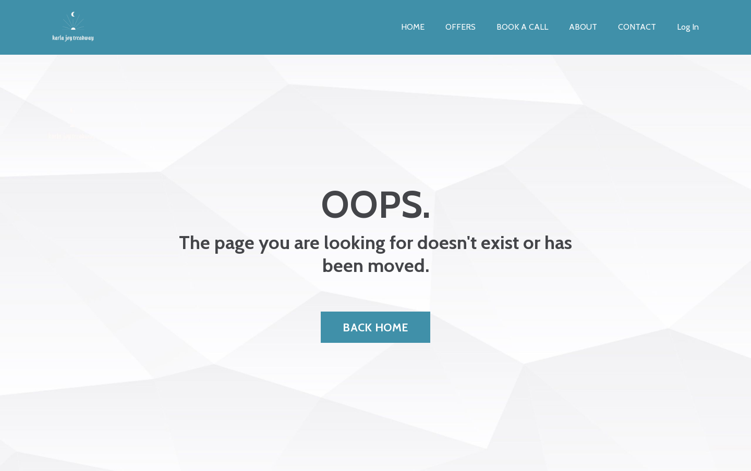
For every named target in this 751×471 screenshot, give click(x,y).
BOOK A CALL (522, 27)
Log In (688, 27)
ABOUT (583, 27)
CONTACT (637, 27)
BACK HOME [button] (375, 327)
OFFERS (460, 27)
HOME (413, 27)
